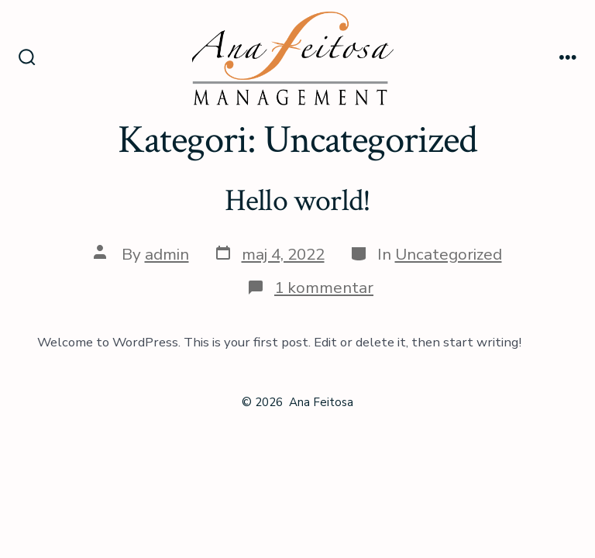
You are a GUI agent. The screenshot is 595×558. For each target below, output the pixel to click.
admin (167, 254)
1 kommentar (323, 287)
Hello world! (298, 201)
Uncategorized (448, 254)
